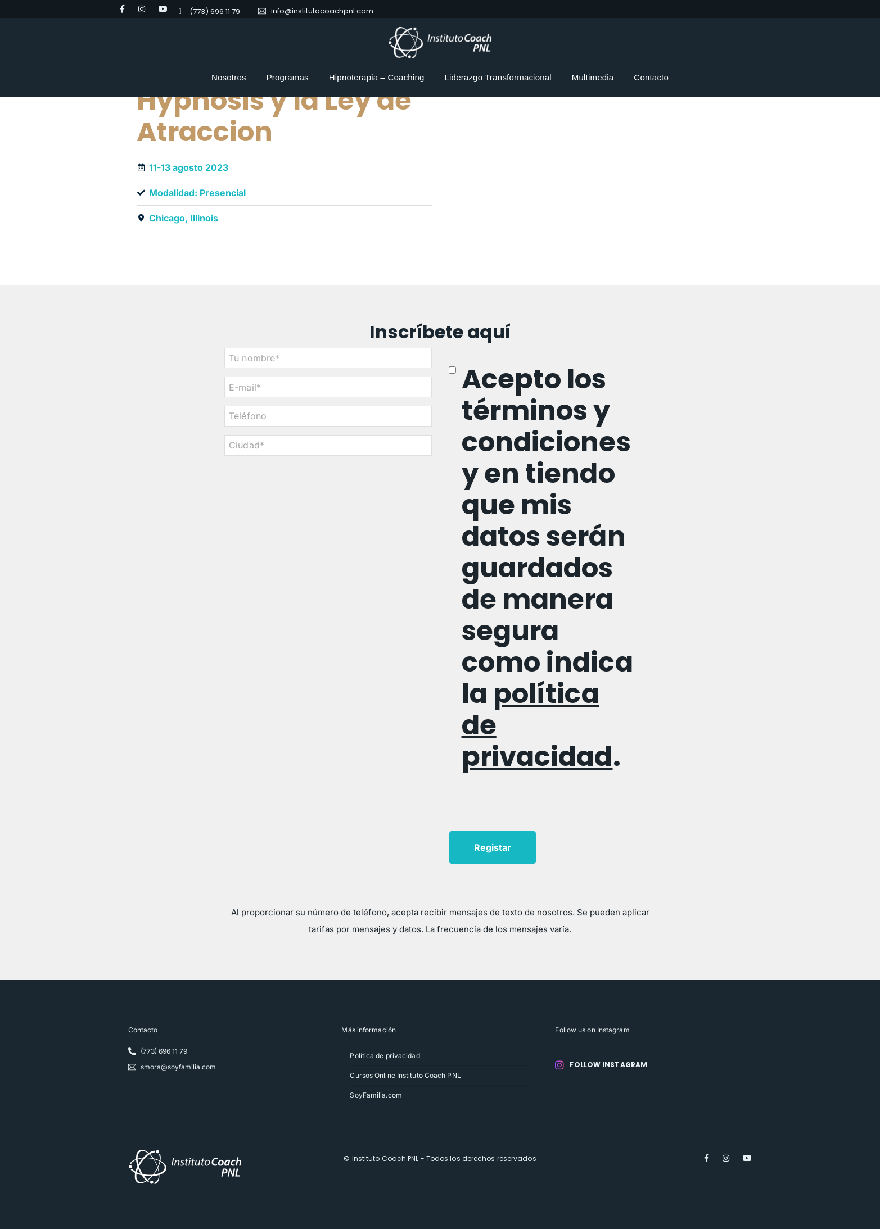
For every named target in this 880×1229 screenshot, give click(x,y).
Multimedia (593, 77)
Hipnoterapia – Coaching (377, 77)
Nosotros (228, 77)
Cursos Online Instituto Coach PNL (405, 1075)
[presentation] (534, 809)
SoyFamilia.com (375, 1095)
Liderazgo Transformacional (498, 77)
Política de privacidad (384, 1055)
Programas (288, 77)
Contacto (651, 77)
